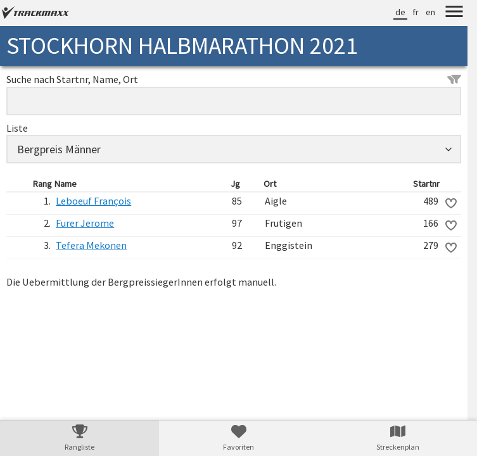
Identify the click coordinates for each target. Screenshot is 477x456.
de (400, 12)
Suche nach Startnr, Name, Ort (233, 79)
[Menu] (454, 13)
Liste (17, 128)
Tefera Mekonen (91, 245)
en (430, 12)
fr (415, 12)
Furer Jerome (85, 223)
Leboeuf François (93, 200)
